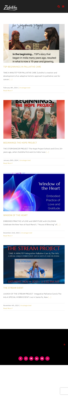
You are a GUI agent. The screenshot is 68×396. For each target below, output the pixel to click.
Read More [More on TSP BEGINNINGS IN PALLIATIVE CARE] (7, 90)
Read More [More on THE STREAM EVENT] (7, 308)
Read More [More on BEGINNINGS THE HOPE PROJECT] (7, 163)
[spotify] (42, 358)
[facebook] (20, 358)
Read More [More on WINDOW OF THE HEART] (7, 236)
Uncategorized (24, 88)
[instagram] (26, 358)
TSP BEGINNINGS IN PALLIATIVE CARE (22, 66)
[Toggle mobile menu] (63, 6)
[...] (10, 79)
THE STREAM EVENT (13, 287)
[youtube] (31, 358)
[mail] (47, 358)
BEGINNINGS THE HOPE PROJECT (20, 142)
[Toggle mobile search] (59, 6)
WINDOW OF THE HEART (15, 215)
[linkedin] (37, 358)
